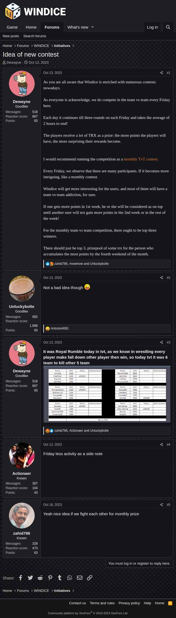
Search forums (34, 36)
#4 (168, 445)
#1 (168, 73)
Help (147, 603)
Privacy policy (129, 603)
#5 (168, 505)
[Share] (161, 73)
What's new (78, 27)
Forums (52, 27)
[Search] (168, 27)
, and (81, 264)
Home (31, 27)
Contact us (77, 603)
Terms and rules (102, 603)
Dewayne (14, 62)
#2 (168, 278)
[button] (92, 27)
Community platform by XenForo (88, 613)
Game (12, 27)
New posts (11, 36)
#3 (168, 342)
